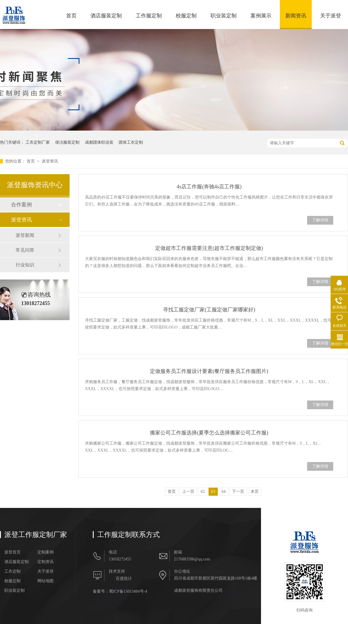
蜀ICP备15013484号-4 (128, 591)
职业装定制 (224, 16)
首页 (71, 16)
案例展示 (261, 16)
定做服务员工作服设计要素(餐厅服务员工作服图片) (209, 371)
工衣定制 (12, 571)
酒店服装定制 (106, 16)
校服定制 (186, 16)
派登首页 (12, 552)
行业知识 (25, 264)
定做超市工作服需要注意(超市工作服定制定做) (209, 248)
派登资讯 (50, 161)
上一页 (188, 491)
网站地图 (45, 581)
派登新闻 (25, 235)
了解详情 (320, 220)
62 (203, 491)
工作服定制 (149, 16)
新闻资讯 (295, 16)
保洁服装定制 (67, 142)
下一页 (238, 491)
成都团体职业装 (99, 142)
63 (213, 491)
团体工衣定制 (131, 142)
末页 (255, 491)
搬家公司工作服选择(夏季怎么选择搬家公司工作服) (209, 433)
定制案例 (45, 552)
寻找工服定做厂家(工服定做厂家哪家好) (209, 310)
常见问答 (25, 250)
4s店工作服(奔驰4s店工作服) (209, 187)
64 (224, 491)
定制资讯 (45, 562)
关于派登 (330, 16)
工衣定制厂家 (38, 142)
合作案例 (21, 205)
